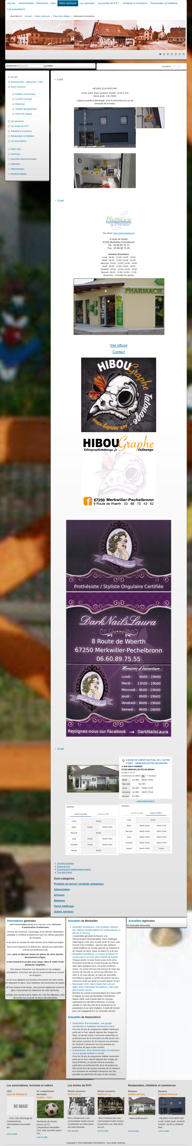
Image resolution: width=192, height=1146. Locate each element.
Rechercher (11, 65)
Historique (20, 104)
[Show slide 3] (168, 54)
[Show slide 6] (179, 54)
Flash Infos (16, 149)
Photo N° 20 (74, 1094)
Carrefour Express (65, 863)
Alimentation (62, 889)
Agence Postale (168, 1094)
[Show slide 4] (172, 54)
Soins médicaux (64, 906)
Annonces (15, 154)
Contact (118, 352)
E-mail (60, 79)
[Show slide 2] (164, 54)
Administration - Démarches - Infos (37, 3)
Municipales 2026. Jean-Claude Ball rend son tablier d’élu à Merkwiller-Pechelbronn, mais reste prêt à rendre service (95, 987)
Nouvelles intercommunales (24, 159)
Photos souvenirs (76, 1091)
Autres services (64, 911)
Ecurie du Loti (63, 866)
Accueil (11, 3)
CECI (9, 1091)
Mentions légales (19, 174)
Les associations (16, 9)
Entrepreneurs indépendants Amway (74, 869)
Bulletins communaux (25, 94)
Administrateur (17, 169)
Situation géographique (26, 109)
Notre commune (67, 3)
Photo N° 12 (104, 1094)
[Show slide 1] (160, 54)
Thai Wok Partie (64, 872)
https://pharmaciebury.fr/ (124, 233)
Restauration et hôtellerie (164, 3)
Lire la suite (12, 1134)
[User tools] (53, 195)
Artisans (59, 895)
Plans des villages (23, 114)
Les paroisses (87, 3)
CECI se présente (17, 1094)
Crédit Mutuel (136, 1094)
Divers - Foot (44, 1097)
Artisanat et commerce (135, 3)
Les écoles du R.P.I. (108, 3)
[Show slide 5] (176, 54)
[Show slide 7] (183, 54)
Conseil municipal (23, 99)
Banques (59, 900)
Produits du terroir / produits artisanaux (79, 883)
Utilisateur (15, 164)
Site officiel (118, 345)
